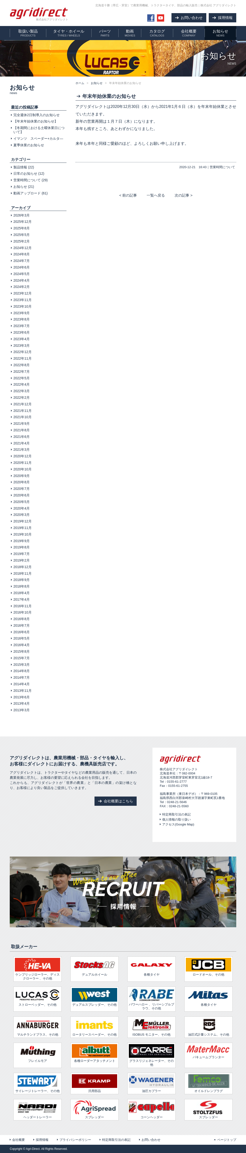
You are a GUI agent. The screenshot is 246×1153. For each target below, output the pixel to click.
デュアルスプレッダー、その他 (94, 997)
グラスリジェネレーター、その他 (151, 1055)
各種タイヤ (208, 997)
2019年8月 (21, 547)
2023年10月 (22, 306)
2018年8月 (21, 586)
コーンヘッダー (151, 1110)
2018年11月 (22, 573)
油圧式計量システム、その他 (208, 1027)
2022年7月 (21, 371)
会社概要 (18, 1140)
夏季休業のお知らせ (28, 145)
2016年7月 (21, 625)
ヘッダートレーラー (37, 1110)
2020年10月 (22, 469)
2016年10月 (22, 612)
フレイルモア (37, 1053)
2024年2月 (21, 287)
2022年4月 (21, 384)
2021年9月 (21, 423)
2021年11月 (22, 411)
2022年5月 (21, 378)
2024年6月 (21, 267)
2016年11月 (22, 606)
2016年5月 (21, 638)
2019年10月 (22, 534)
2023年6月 (21, 332)
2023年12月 (22, 293)
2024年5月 (21, 274)
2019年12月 (22, 521)
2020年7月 (21, 489)
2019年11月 (22, 528)
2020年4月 (21, 508)
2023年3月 (21, 345)
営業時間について (222, 167)
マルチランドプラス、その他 (37, 1027)
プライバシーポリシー (75, 1140)
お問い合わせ (151, 1140)
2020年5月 (21, 502)
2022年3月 (21, 391)
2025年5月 (21, 235)
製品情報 (20, 167)
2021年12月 (22, 404)
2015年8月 (21, 651)
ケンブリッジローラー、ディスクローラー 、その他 (37, 969)
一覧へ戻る (156, 195)
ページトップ (226, 1140)
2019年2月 (21, 560)
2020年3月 (21, 515)
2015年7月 (21, 658)
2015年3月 (21, 665)
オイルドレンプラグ (208, 1083)
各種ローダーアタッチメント (94, 1053)
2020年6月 (21, 495)
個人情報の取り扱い (176, 819)
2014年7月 (21, 677)
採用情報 (42, 1140)
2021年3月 (21, 449)
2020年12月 (22, 456)
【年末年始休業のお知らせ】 (35, 121)
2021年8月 (21, 430)
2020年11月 (22, 463)
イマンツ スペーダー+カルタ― (38, 138)
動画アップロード (27, 193)
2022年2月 (21, 397)
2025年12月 (22, 222)
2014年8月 (21, 671)
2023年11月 (22, 300)
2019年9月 (21, 541)
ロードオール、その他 (208, 967)
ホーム (80, 83)
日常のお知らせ (25, 173)
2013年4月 (21, 703)
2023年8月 (21, 319)
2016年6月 (21, 632)
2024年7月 (21, 261)
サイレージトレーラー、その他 (37, 1083)
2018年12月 (22, 567)
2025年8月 (21, 228)
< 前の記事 (128, 195)
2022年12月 (22, 352)
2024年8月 (21, 254)
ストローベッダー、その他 (37, 997)
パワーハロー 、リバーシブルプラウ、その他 (151, 999)
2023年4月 (21, 339)
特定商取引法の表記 (176, 814)
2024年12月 (22, 248)
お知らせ (97, 83)
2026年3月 (21, 215)
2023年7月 (21, 326)
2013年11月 (22, 691)
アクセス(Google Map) (178, 824)
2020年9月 (21, 476)
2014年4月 (21, 684)
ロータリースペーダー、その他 (94, 1027)
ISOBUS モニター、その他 (151, 1027)
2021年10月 (22, 417)
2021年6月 (21, 437)
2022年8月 (21, 365)
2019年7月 (21, 554)
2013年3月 (21, 710)
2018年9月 (21, 580)
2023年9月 (21, 313)
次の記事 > (183, 195)
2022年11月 (22, 358)
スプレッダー (94, 1110)
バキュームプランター (208, 1051)
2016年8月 (21, 619)
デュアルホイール (94, 967)
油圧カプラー (151, 1083)
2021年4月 (21, 443)
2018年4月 (21, 593)
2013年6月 (21, 697)
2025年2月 (21, 241)
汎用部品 (94, 1083)
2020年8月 (21, 482)
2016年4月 (21, 645)
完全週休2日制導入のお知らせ (36, 115)
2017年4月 (21, 599)
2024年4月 (21, 280)
